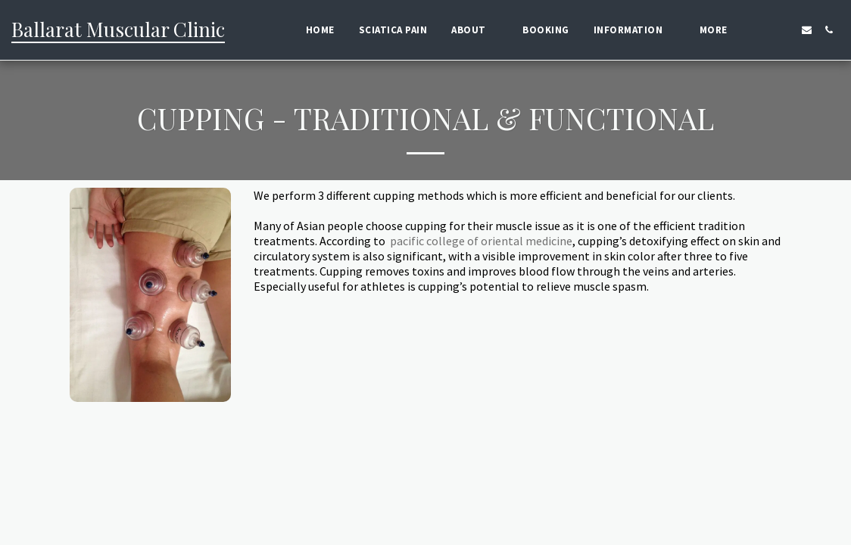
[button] (475, 30)
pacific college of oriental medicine (481, 240)
